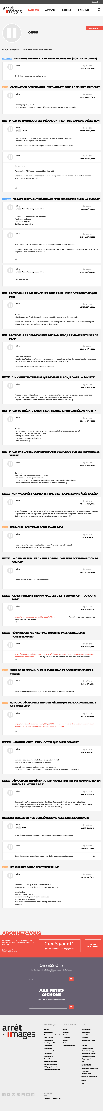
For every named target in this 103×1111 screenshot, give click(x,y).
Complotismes (48, 1056)
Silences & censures (50, 1064)
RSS (82, 1083)
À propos (84, 1043)
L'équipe (84, 1045)
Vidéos (65, 1043)
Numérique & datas (50, 1043)
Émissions (66, 10)
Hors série (47, 1098)
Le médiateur (85, 1035)
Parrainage (84, 1037)
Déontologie (48, 1045)
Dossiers (65, 1040)
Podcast (84, 1086)
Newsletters (85, 1071)
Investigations (48, 1040)
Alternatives (48, 1048)
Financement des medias (52, 1069)
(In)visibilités (48, 1053)
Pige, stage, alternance (88, 1059)
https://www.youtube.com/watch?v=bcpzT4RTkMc (35, 617)
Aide (82, 1061)
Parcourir (33, 10)
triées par (27, 50)
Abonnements (85, 1029)
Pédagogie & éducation (51, 1067)
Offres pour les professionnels (86, 1064)
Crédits (83, 1080)
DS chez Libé (57, 1098)
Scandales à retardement (52, 1035)
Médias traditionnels (50, 1061)
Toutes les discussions (88, 1056)
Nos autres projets (87, 1048)
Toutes (65, 1029)
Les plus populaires (69, 1045)
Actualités (50, 10)
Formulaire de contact (88, 1053)
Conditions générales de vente (89, 1077)
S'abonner (93, 28)
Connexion (95, 2)
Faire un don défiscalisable (89, 1068)
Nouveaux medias (49, 1051)
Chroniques (83, 10)
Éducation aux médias (88, 1040)
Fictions (46, 1029)
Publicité (47, 1059)
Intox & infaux (48, 1037)
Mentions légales (86, 1073)
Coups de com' (48, 1032)
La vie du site (85, 1032)
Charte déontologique (88, 1051)
